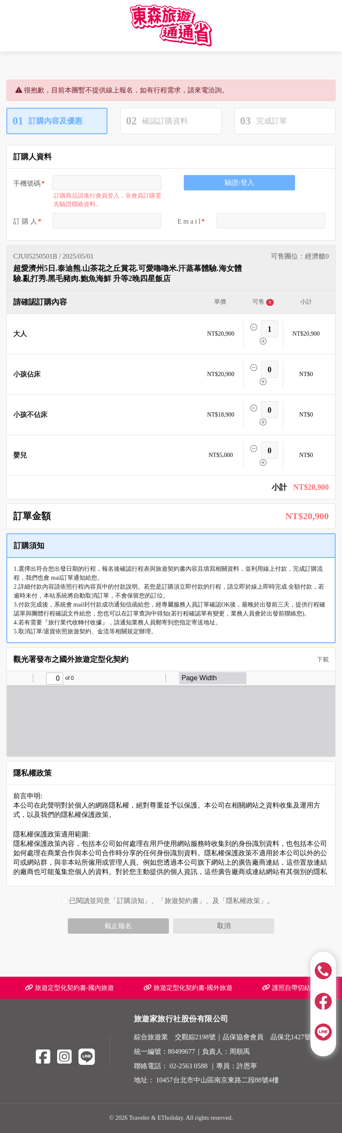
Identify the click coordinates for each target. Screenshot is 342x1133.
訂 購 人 (25, 221)
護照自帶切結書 (289, 987)
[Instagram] (64, 1057)
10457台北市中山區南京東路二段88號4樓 (217, 1080)
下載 (320, 659)
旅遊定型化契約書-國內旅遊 (69, 987)
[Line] (86, 1057)
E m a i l (188, 221)
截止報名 (118, 925)
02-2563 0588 (189, 1066)
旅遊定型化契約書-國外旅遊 (188, 987)
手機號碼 (27, 183)
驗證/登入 (239, 182)
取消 (224, 925)
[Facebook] (43, 1057)
